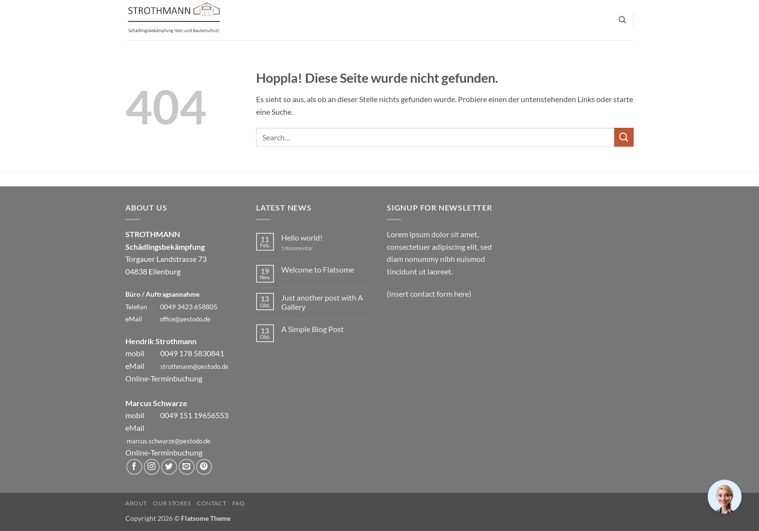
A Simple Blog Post (312, 329)
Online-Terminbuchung (163, 378)
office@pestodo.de (185, 319)
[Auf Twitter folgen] (169, 467)
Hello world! (301, 237)
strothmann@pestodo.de (194, 366)
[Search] (622, 20)
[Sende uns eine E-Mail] (187, 467)
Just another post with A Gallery (322, 302)
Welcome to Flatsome (317, 269)
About (136, 503)
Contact (211, 503)
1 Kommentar (304, 248)
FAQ (238, 503)
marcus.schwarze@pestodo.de (169, 441)
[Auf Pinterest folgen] (204, 467)
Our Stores (172, 503)
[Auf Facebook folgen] (134, 467)
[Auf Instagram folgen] (152, 467)
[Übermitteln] (624, 137)
